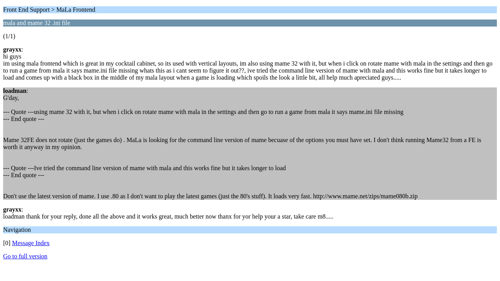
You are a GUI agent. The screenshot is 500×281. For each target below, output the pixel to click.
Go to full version (25, 256)
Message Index (31, 243)
